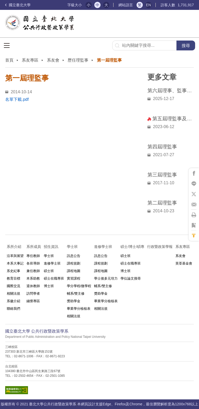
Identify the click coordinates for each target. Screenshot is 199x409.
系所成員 (33, 247)
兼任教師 (33, 271)
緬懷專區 (33, 301)
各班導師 (33, 263)
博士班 (49, 286)
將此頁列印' (194, 215)
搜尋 (186, 45)
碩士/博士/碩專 (132, 247)
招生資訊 (51, 247)
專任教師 (33, 256)
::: (61, 5)
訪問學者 (33, 293)
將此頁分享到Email (193, 204)
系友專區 (30, 60)
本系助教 (33, 278)
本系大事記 (15, 263)
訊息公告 (73, 256)
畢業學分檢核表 (78, 309)
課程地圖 (73, 271)
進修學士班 (52, 263)
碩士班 (49, 271)
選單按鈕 (7, 45)
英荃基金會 (183, 263)
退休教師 (33, 286)
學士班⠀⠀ (75, 247)
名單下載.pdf (17, 99)
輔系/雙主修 (76, 293)
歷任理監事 (78, 60)
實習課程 (73, 278)
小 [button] (88, 5)
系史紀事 (13, 271)
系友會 (53, 60)
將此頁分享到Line (194, 184)
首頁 (9, 60)
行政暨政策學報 (160, 247)
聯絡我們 (13, 309)
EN (148, 5)
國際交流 (13, 286)
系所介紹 (14, 247)
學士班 (49, 256)
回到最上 (194, 235)
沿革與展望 (15, 256)
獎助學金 (73, 301)
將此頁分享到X (194, 194)
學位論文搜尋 (130, 278)
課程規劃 (73, 263)
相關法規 (13, 293)
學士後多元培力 (106, 278)
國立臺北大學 (18, 5)
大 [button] (106, 5)
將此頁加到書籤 (193, 225)
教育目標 (13, 278)
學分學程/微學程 (79, 286)
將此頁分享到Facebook (194, 173)
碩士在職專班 (54, 278)
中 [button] (97, 5)
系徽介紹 (13, 301)
